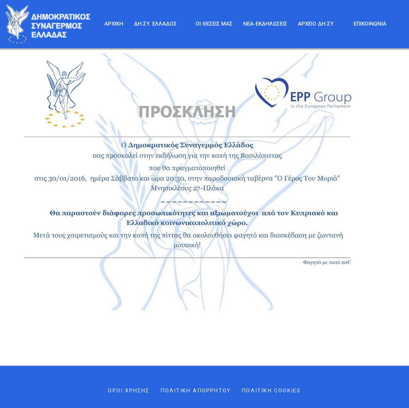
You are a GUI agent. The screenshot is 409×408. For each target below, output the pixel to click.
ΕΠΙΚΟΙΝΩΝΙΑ (370, 24)
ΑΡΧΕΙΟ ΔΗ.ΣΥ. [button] (319, 24)
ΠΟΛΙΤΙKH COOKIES (271, 390)
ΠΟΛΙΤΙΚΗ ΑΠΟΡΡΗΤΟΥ (195, 390)
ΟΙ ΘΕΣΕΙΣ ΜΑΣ (214, 24)
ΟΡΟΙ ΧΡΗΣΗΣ (128, 390)
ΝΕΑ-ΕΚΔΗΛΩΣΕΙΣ (265, 24)
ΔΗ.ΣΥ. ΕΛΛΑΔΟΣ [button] (158, 24)
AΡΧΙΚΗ (113, 24)
